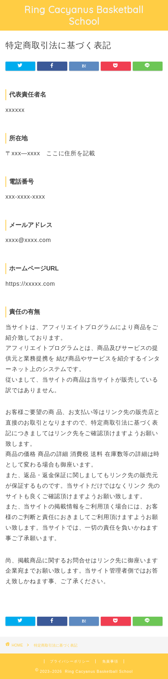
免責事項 (110, 661)
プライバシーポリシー (70, 661)
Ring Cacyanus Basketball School (84, 15)
